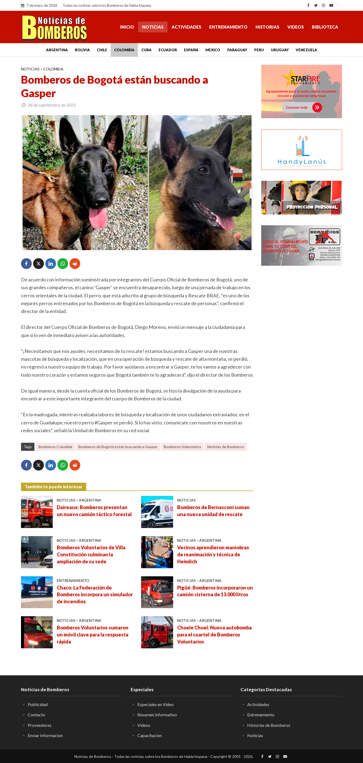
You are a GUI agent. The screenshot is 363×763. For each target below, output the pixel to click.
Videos (295, 26)
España (191, 50)
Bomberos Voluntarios (182, 446)
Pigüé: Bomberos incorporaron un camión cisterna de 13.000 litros (215, 591)
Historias (267, 26)
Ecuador (168, 50)
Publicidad (38, 704)
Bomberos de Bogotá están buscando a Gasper (118, 446)
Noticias (152, 26)
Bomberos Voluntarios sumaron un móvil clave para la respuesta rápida (92, 635)
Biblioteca (325, 26)
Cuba (146, 50)
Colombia (124, 50)
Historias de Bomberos (268, 725)
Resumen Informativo (157, 714)
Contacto (36, 714)
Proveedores (39, 725)
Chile (102, 50)
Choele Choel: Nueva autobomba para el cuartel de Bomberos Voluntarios (214, 635)
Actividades (186, 26)
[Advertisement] (301, 357)
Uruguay (280, 50)
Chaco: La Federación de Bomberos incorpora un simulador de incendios (95, 595)
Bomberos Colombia (55, 446)
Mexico (212, 50)
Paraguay (237, 50)
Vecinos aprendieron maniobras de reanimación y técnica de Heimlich (213, 554)
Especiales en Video (155, 704)
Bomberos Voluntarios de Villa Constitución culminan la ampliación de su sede (91, 554)
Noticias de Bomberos (225, 446)
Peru (259, 50)
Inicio (127, 26)
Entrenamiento (228, 26)
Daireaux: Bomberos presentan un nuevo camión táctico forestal (94, 510)
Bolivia (82, 50)
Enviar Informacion (45, 735)
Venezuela (306, 50)
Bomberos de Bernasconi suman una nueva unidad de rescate (213, 510)
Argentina (57, 50)
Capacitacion (149, 735)
